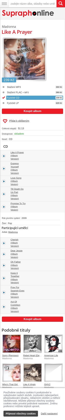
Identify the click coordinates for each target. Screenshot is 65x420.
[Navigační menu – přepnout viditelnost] (4, 3)
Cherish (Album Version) (15, 242)
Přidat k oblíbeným (16, 121)
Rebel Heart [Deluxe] (33, 355)
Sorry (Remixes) (10, 355)
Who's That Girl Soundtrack (16, 384)
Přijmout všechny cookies (21, 413)
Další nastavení (49, 413)
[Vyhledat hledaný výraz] (60, 3)
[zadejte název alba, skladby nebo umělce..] (33, 3)
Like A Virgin (29, 384)
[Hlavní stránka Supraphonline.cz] (28, 13)
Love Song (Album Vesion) (16, 181)
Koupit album (32, 111)
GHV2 (47, 384)
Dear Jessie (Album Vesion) (17, 253)
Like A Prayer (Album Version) (17, 155)
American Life (51, 355)
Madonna (9, 26)
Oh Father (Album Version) (16, 265)
